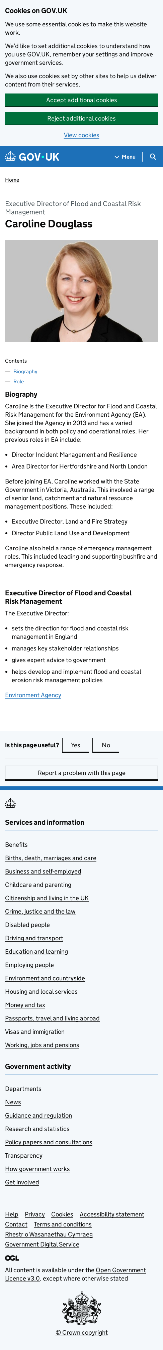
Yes (80, 745)
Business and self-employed (43, 871)
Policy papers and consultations (48, 1142)
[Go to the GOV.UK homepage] (32, 157)
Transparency (24, 1155)
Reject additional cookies (81, 118)
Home (12, 180)
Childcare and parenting (38, 885)
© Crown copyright (82, 1332)
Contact (16, 1224)
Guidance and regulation (38, 1115)
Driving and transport (34, 938)
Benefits (16, 844)
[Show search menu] (153, 157)
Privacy (35, 1214)
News (13, 1102)
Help (11, 1214)
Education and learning (36, 951)
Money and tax (25, 1005)
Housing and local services (41, 991)
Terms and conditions (63, 1224)
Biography (25, 371)
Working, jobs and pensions (42, 1045)
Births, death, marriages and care (50, 858)
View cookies (81, 135)
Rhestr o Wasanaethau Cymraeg (49, 1234)
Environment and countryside (45, 978)
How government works (37, 1169)
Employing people (29, 965)
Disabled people (27, 925)
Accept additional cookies (81, 100)
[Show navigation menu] (125, 157)
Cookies (62, 1214)
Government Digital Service (42, 1244)
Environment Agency (33, 695)
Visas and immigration (35, 1031)
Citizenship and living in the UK (47, 898)
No (110, 745)
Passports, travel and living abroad (52, 1018)
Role (18, 381)
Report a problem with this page (82, 773)
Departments (23, 1089)
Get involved (22, 1182)
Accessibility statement (112, 1214)
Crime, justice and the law (40, 911)
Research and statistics (37, 1129)
